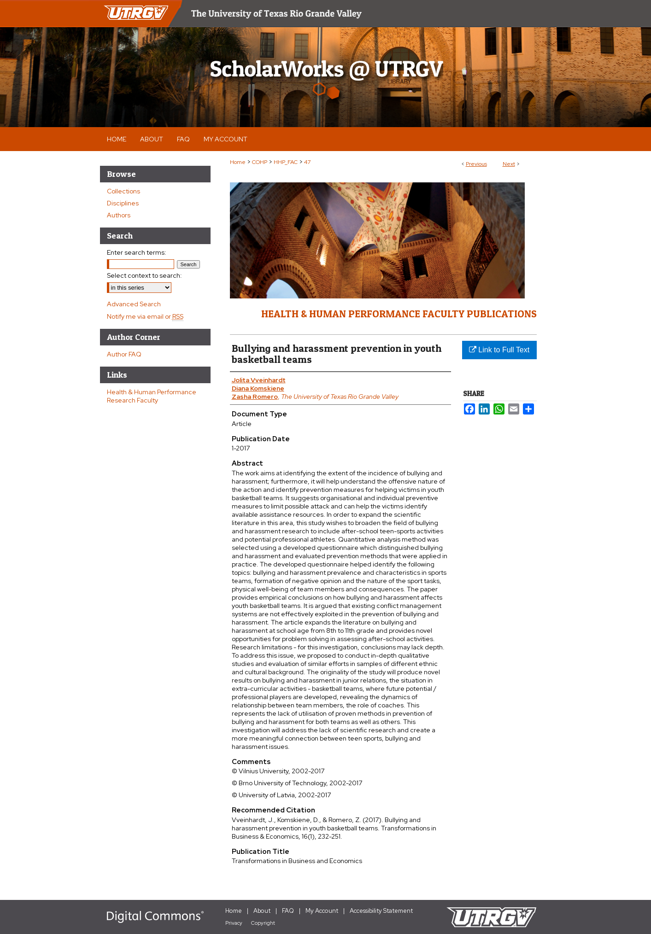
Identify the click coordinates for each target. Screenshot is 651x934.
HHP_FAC (286, 162)
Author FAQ (124, 354)
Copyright (263, 923)
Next (509, 164)
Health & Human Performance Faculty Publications (399, 314)
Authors (118, 215)
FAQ (288, 911)
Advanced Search (134, 304)
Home (238, 162)
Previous (476, 164)
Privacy (233, 923)
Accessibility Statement (381, 911)
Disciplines (123, 203)
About (261, 911)
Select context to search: (144, 275)
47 (307, 162)
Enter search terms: (136, 252)
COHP (259, 162)
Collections (123, 191)
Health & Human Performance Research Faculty (151, 396)
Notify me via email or (145, 316)
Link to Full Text (499, 350)
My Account (321, 911)
